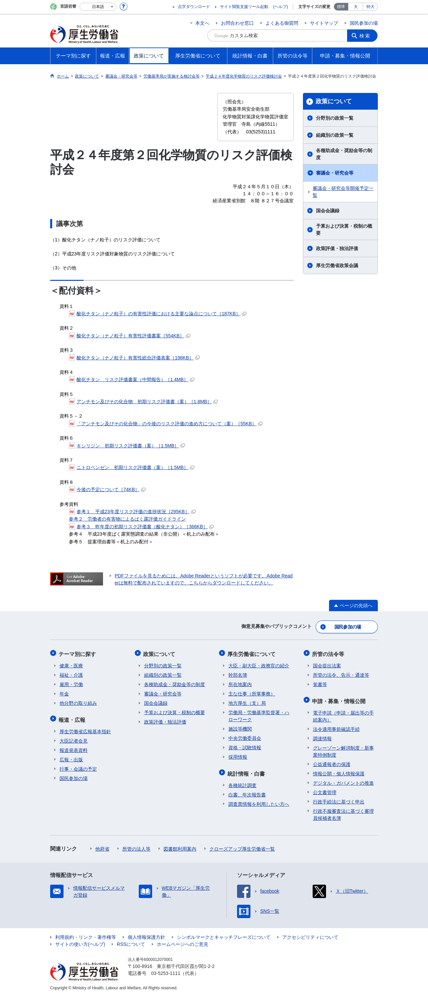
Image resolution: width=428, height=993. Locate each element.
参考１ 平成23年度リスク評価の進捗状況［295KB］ (132, 511)
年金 (64, 691)
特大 (370, 6)
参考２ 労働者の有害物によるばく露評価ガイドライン (127, 519)
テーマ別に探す (78, 652)
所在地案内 (240, 682)
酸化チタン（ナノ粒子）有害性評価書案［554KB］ (129, 335)
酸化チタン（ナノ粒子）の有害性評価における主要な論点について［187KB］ (157, 313)
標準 (341, 6)
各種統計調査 (242, 781)
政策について (334, 101)
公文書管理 (324, 788)
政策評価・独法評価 (337, 248)
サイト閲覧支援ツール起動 (244, 6)
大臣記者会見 (74, 737)
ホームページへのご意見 (182, 940)
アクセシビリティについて (310, 933)
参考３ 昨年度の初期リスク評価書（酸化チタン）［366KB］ (141, 526)
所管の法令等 (329, 652)
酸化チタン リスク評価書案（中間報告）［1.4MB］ (131, 379)
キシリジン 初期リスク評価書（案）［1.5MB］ (127, 445)
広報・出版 (71, 756)
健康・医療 (71, 663)
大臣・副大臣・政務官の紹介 (258, 663)
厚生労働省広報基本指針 (85, 728)
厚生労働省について (252, 652)
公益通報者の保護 (331, 760)
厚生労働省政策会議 (337, 265)
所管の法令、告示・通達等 (341, 673)
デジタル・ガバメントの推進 (343, 779)
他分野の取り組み (78, 701)
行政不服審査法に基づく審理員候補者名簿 (343, 811)
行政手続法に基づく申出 (338, 798)
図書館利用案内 (180, 845)
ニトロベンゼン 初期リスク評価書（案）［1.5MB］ (131, 467)
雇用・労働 (71, 682)
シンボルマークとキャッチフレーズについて (224, 933)
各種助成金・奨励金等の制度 (344, 154)
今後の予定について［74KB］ (107, 489)
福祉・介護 (71, 673)
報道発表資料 (74, 746)
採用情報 (237, 755)
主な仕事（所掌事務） (251, 691)
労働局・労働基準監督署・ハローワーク (258, 714)
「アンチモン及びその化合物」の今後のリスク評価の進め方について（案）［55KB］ (165, 423)
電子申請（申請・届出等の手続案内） (343, 712)
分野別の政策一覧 (334, 118)
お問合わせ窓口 (237, 23)
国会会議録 (327, 210)
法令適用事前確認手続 (336, 725)
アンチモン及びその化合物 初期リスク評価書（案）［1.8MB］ (143, 401)
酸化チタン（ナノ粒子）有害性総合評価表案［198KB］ (134, 357)
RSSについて (131, 940)
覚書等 (320, 682)
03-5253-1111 (165, 969)
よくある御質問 (281, 23)
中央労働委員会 (244, 736)
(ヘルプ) (280, 6)
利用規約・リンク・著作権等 (85, 933)
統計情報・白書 (247, 770)
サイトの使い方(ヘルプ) (80, 940)
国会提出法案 (327, 663)
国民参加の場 (364, 23)
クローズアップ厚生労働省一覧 (242, 845)
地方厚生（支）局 (247, 701)
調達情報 (322, 735)
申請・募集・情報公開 (339, 698)
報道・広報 (73, 717)
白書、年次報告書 (247, 791)
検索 (365, 35)
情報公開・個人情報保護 (338, 770)
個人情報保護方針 (146, 933)
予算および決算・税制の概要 (344, 229)
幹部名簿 (237, 673)
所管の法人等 (136, 845)
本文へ (202, 23)
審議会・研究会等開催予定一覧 (343, 192)
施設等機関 (240, 727)
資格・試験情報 (244, 745)
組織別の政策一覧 (334, 135)
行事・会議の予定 (78, 765)
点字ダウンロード (194, 6)
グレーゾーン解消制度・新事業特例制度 (343, 748)
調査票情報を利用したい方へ (258, 800)
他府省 (102, 845)
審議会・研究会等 (334, 173)
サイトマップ (324, 23)
